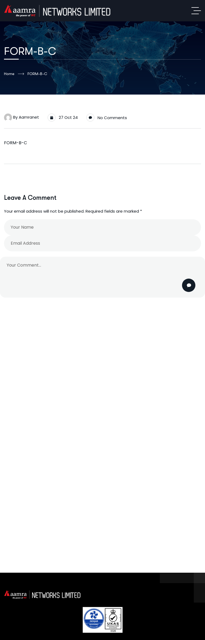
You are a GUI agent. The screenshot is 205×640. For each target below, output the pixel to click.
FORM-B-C (15, 143)
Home (14, 74)
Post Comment (189, 285)
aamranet (29, 117)
